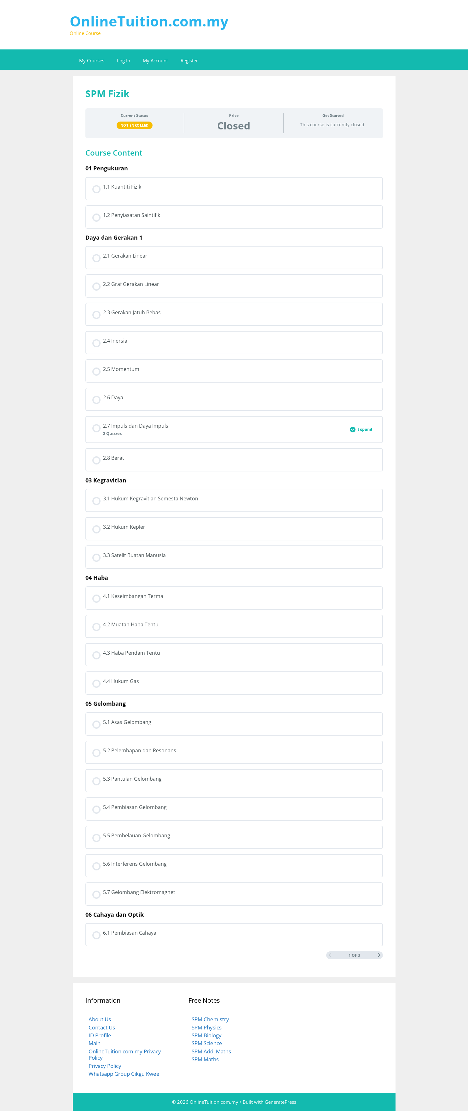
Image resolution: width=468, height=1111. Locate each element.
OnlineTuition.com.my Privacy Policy (125, 1054)
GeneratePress (280, 1102)
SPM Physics (207, 1027)
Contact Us (102, 1027)
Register (189, 60)
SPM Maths (205, 1059)
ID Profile (100, 1035)
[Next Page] (379, 955)
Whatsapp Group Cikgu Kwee (124, 1073)
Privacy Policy (105, 1065)
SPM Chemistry (210, 1019)
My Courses (91, 60)
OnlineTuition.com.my (149, 21)
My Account (155, 60)
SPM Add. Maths (211, 1051)
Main (95, 1043)
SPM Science (207, 1043)
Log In (123, 60)
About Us (100, 1019)
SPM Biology (207, 1035)
